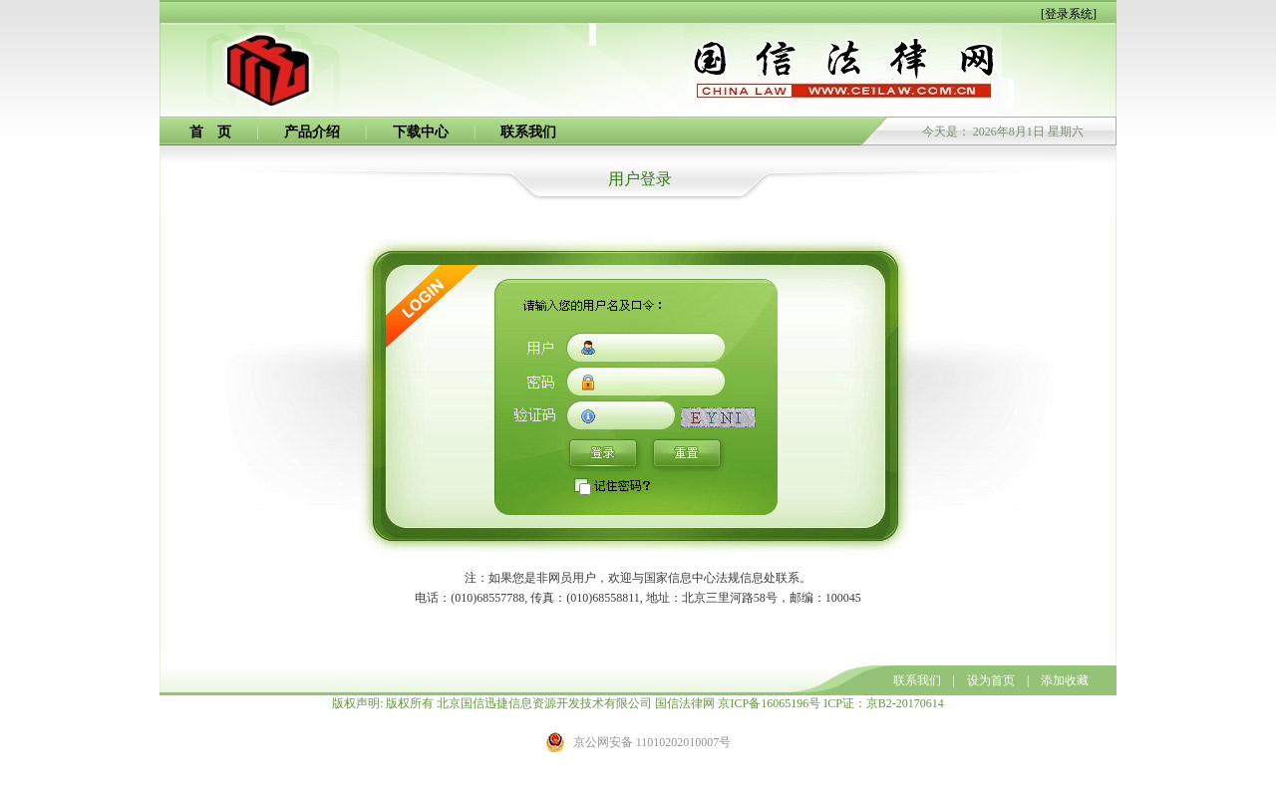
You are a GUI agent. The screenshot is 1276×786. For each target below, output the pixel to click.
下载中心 (421, 132)
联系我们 (528, 132)
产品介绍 (312, 132)
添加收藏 (1065, 680)
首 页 (210, 132)
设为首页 (991, 680)
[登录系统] (1069, 14)
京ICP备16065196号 (769, 703)
